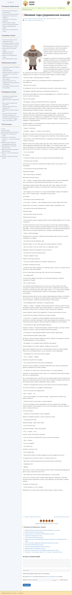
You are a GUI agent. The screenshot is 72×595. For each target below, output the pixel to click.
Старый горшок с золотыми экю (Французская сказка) (39, 534)
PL (13, 2)
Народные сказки (41, 8)
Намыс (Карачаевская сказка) (9, 58)
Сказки (33, 8)
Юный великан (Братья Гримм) (10, 14)
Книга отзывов (6, 130)
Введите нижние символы (30, 580)
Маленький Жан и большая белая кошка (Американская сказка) (42, 530)
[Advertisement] (46, 32)
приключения (36, 20)
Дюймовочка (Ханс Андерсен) (10, 99)
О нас (3, 128)
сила (42, 20)
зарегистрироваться (51, 576)
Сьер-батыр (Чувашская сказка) (33, 535)
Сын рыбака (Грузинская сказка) (10, 43)
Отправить (27, 585)
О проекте (20, 593)
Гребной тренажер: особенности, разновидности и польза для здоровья (11, 74)
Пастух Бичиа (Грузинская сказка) (34, 537)
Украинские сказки (51, 8)
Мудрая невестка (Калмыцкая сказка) (35, 548)
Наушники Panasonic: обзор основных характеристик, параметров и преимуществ (9, 115)
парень (30, 20)
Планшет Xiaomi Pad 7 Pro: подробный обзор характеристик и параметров (11, 82)
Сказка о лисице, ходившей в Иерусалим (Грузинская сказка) (41, 543)
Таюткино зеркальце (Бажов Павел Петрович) (37, 546)
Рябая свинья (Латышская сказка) (34, 532)
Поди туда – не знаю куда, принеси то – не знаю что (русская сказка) (11, 139)
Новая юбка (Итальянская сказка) (34, 545)
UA (8, 2)
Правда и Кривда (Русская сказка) (32, 516)
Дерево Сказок (26, 8)
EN (10, 2)
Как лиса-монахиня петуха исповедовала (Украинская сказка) (42, 550)
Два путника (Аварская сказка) (62, 516)
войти (30, 576)
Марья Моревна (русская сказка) (10, 132)
